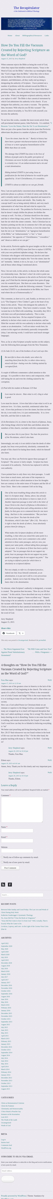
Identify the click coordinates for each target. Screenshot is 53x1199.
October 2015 (5, 1019)
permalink (42, 640)
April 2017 (4, 980)
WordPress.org (6, 1148)
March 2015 (5, 1039)
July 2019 (4, 957)
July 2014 (4, 1058)
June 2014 (4, 1061)
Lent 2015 (4, 1117)
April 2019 (4, 960)
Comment (5, 795)
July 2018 (4, 969)
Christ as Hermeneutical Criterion (12, 1103)
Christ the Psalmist (7, 1106)
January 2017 (5, 983)
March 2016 (5, 1005)
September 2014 (6, 1053)
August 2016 (5, 997)
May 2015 (4, 1033)
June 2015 (4, 1030)
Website (4, 847)
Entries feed (5, 1142)
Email (4, 837)
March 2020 (5, 955)
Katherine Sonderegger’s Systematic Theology (17, 915)
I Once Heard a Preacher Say (11, 1111)
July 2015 (4, 1027)
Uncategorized (23, 640)
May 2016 (4, 1002)
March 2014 (5, 1069)
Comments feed (6, 1145)
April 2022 (4, 943)
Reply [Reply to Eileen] (50, 760)
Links (47, 35)
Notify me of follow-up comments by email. (21, 857)
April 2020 (4, 952)
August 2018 (5, 966)
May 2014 (4, 1064)
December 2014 (6, 1047)
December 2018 (6, 963)
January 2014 (5, 1075)
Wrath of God (5, 1125)
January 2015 (5, 1044)
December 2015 (6, 1013)
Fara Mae (5, 680)
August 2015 (5, 1025)
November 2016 (6, 988)
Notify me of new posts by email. (17, 862)
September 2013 (6, 1086)
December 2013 (6, 1078)
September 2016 (6, 994)
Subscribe (8, 1179)
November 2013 (6, 1081)
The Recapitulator (27, 8)
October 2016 (5, 991)
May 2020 (4, 949)
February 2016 (6, 1008)
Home (10, 35)
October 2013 (5, 1083)
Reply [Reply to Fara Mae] (50, 680)
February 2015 (6, 1041)
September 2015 (6, 1022)
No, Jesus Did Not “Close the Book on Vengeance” (18, 918)
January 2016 (5, 1011)
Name (4, 827)
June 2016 (4, 999)
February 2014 (6, 1072)
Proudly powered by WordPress (13, 1196)
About (17, 35)
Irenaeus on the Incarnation (10, 1114)
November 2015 (6, 1016)
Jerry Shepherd (20, 59)
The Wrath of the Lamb (9, 1120)
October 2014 (5, 1050)
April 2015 (4, 1036)
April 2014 (4, 1067)
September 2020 (6, 946)
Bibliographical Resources (32, 35)
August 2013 (5, 1089)
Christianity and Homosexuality (12, 1109)
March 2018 (5, 971)
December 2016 (6, 985)
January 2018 (5, 974)
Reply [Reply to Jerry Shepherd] (50, 748)
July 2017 (4, 977)
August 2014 (5, 1055)
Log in (3, 1140)
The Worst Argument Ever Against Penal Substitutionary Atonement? (13, 652)
